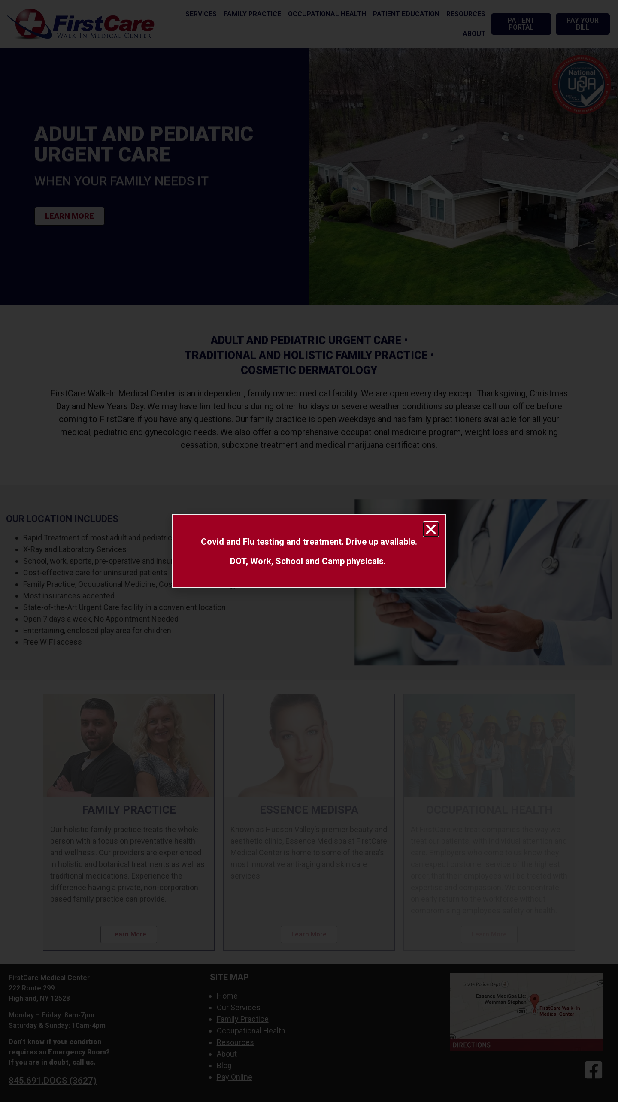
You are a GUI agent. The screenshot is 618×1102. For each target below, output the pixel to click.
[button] (431, 529)
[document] (309, 551)
